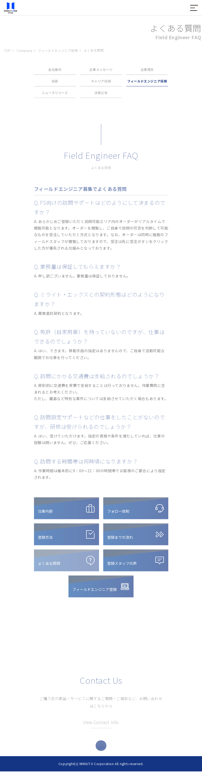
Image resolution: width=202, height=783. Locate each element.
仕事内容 (45, 513)
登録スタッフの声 (122, 565)
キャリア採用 (101, 82)
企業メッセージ (100, 70)
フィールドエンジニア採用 (58, 50)
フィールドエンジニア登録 (94, 591)
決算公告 (100, 94)
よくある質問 (49, 565)
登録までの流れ (120, 539)
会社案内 (54, 70)
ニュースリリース (55, 94)
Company (24, 50)
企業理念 (147, 70)
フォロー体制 (118, 513)
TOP (7, 50)
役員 (55, 82)
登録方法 (45, 539)
